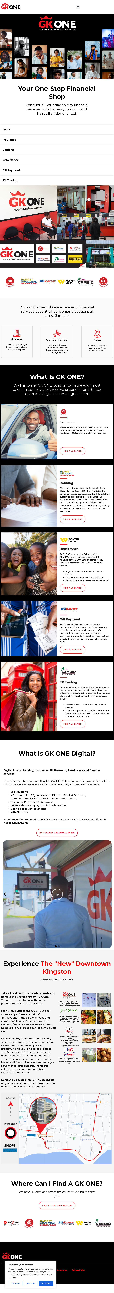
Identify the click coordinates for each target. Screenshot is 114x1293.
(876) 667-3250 (66, 1028)
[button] (78, 7)
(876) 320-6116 (71, 1027)
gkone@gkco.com (72, 1014)
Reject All (31, 1283)
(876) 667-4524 (71, 1050)
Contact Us (62, 1279)
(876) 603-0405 (66, 1049)
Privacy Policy (78, 1279)
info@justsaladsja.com (69, 1030)
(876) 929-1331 (72, 1012)
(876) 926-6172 (65, 1070)
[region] (30, 1274)
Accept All (46, 1283)
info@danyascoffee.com (69, 1054)
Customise (15, 1283)
